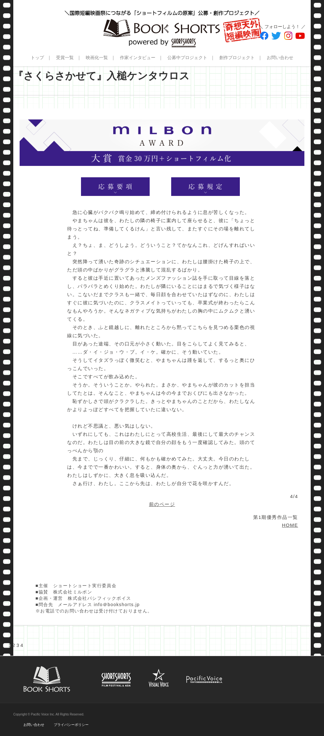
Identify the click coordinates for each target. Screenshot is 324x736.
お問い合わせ (280, 57)
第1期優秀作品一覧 (275, 517)
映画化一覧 (97, 57)
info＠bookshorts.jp (117, 604)
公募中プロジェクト (187, 57)
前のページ (162, 504)
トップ (37, 57)
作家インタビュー (137, 57)
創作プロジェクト (237, 57)
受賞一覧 (65, 57)
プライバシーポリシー (71, 725)
